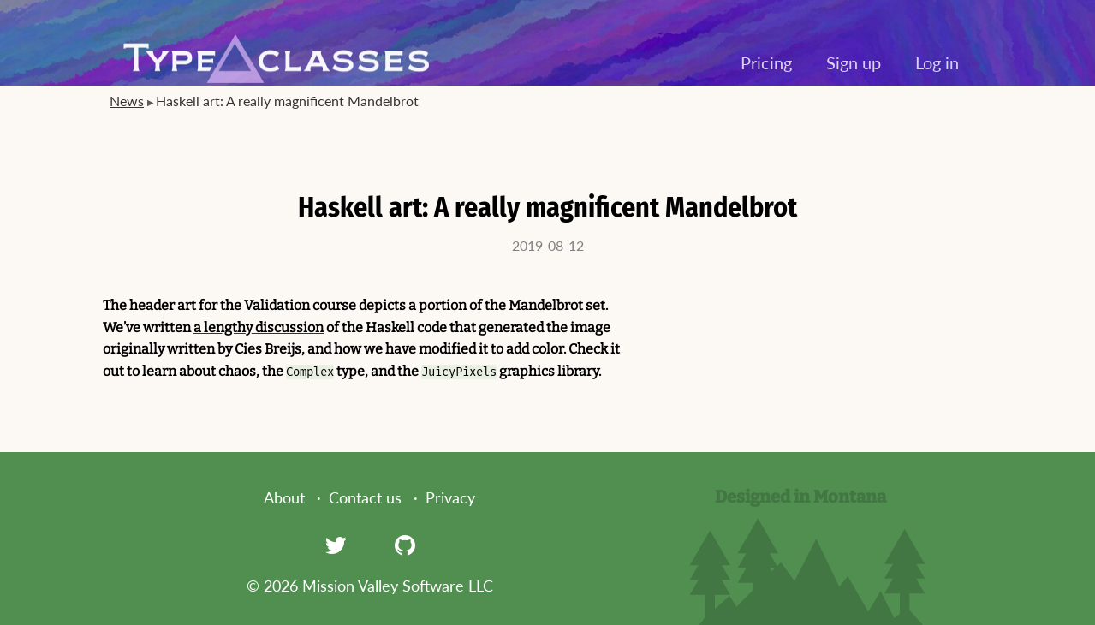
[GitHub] (405, 544)
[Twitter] (335, 544)
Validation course (300, 305)
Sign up (853, 62)
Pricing (766, 62)
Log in (937, 62)
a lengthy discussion (258, 327)
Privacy (450, 497)
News (127, 100)
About (284, 497)
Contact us (365, 497)
